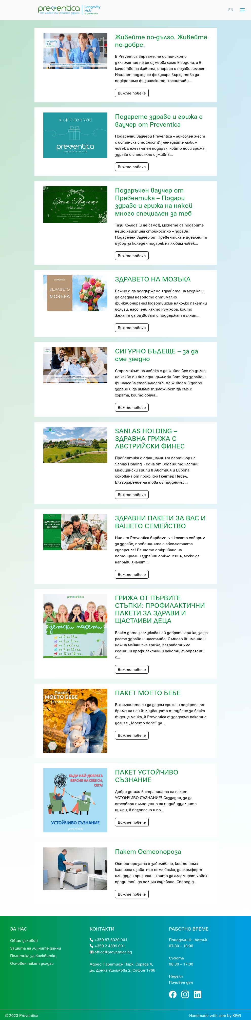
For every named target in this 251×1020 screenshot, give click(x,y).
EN (230, 10)
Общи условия (24, 940)
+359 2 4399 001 (109, 945)
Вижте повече (132, 93)
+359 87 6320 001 (110, 939)
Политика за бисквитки (33, 955)
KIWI (237, 1015)
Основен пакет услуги (32, 963)
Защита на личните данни (35, 948)
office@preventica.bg (113, 952)
